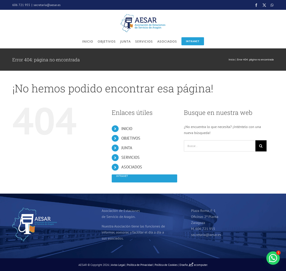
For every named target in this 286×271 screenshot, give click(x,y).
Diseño (186, 265)
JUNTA (126, 147)
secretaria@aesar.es (47, 5)
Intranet (193, 41)
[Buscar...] (219, 145)
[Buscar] (261, 145)
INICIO (126, 128)
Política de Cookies (166, 265)
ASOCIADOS (131, 167)
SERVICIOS (130, 157)
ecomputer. (201, 265)
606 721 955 (21, 5)
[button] (273, 258)
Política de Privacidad (140, 265)
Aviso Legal (118, 265)
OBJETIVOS (130, 138)
